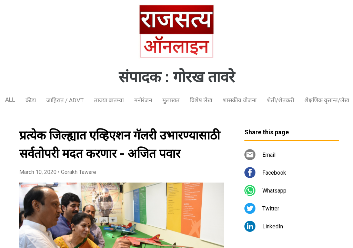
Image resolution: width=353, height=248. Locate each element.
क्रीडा (31, 100)
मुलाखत (171, 100)
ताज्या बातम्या (109, 100)
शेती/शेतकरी (280, 100)
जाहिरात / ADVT (65, 100)
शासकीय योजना (239, 100)
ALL (10, 99)
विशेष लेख (201, 100)
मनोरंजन (143, 100)
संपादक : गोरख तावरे (177, 77)
